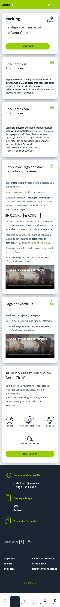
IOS (15, 506)
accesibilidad (39, 563)
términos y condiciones (44, 568)
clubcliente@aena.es (26, 483)
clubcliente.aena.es (40, 242)
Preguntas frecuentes (25, 521)
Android (18, 510)
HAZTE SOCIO (27, 46)
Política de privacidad (43, 558)
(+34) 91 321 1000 (24, 487)
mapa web (9, 558)
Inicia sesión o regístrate (18, 192)
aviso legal (9, 568)
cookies (8, 563)
